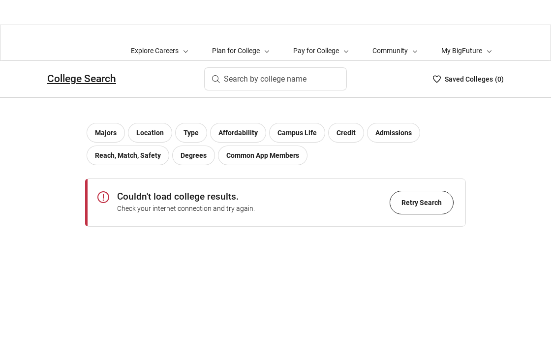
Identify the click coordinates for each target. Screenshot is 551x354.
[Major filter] (105, 132)
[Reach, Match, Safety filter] (128, 155)
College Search (81, 79)
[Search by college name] (275, 79)
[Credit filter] (346, 132)
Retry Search (421, 202)
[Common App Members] (262, 155)
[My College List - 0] (468, 79)
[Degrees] (193, 155)
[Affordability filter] (238, 132)
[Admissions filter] (393, 132)
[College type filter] (191, 132)
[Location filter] (150, 132)
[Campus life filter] (297, 132)
